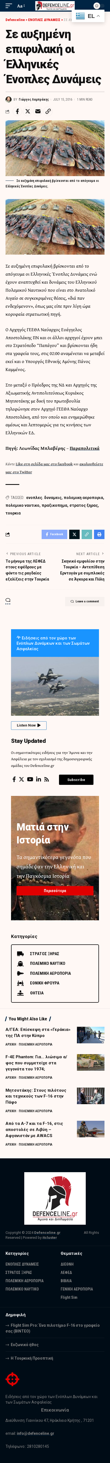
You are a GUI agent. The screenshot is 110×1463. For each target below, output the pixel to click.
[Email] (37, 111)
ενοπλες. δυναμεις (43, 497)
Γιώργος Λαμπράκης (34, 99)
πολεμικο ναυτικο (22, 505)
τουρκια (13, 513)
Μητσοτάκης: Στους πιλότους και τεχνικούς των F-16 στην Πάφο (36, 1096)
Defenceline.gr (47, 1233)
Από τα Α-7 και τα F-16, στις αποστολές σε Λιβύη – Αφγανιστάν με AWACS (34, 1129)
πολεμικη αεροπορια (83, 497)
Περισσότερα (55, 891)
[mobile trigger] (10, 6)
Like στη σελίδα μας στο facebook (44, 464)
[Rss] (46, 779)
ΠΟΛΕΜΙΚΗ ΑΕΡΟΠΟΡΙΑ (35, 1044)
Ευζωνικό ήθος (25, 1344)
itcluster (49, 1237)
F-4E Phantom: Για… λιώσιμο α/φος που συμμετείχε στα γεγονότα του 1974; (36, 1063)
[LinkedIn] (38, 779)
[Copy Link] (48, 111)
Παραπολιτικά (85, 448)
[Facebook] (14, 779)
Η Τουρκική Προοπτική (32, 1358)
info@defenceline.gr (35, 1433)
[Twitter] (21, 779)
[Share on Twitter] (27, 111)
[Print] (99, 534)
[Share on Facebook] (17, 111)
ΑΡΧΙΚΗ (11, 1044)
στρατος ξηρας (83, 505)
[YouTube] (30, 779)
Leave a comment (85, 601)
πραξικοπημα (54, 505)
